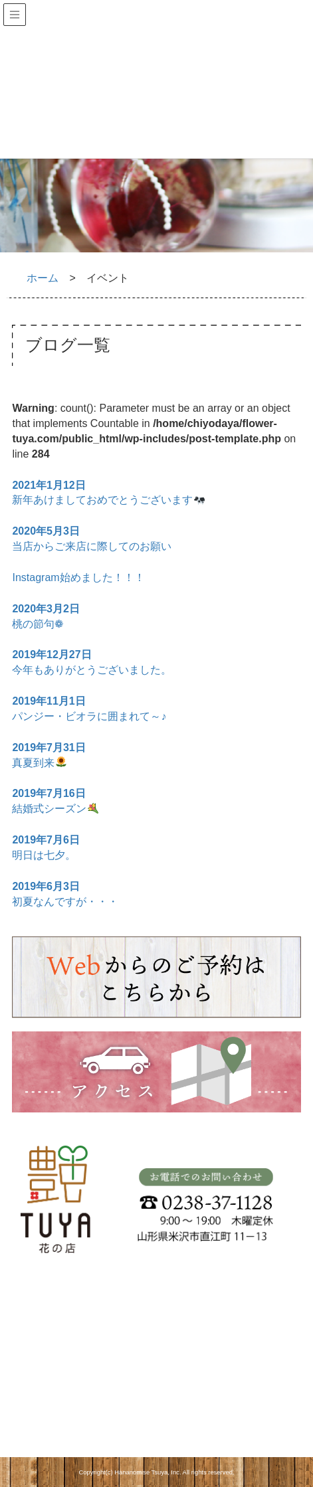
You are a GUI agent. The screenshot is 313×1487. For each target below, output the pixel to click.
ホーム (42, 278)
